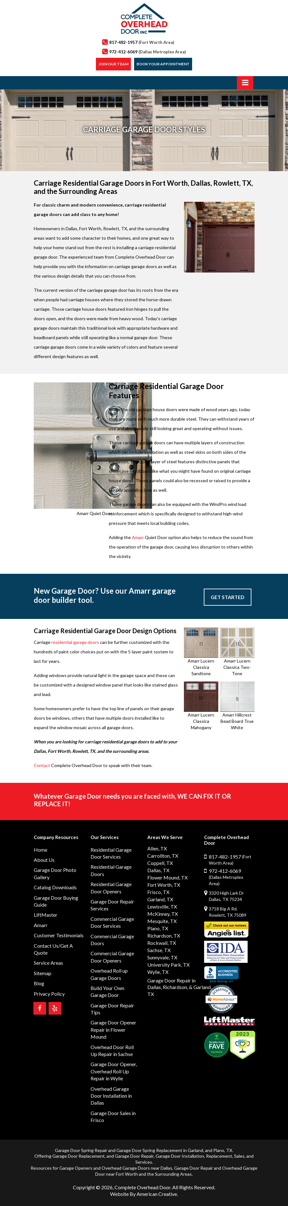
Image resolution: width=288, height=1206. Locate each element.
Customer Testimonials (59, 935)
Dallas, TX (158, 870)
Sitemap (42, 973)
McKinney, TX (162, 914)
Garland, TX (160, 899)
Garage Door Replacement (78, 1156)
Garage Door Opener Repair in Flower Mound (113, 1029)
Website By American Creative (143, 1194)
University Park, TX (168, 965)
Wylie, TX (157, 972)
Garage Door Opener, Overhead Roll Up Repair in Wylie (114, 1071)
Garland (195, 1150)
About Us (44, 860)
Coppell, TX (160, 863)
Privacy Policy (49, 994)
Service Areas (48, 963)
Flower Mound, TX (167, 877)
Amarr (138, 537)
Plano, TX (157, 928)
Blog (39, 983)
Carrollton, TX (162, 856)
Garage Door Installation (180, 1156)
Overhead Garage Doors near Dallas (137, 1168)
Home (40, 850)
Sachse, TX (159, 950)
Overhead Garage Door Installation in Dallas (111, 1096)
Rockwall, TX (161, 943)
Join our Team (113, 64)
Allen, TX (157, 848)
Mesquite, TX (162, 921)
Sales (239, 1156)
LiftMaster (45, 915)
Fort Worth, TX (163, 885)
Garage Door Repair (134, 1156)
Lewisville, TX (162, 906)
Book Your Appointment (163, 64)
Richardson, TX (163, 936)
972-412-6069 (147, 51)
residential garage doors (75, 642)
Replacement (219, 1156)
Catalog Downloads (55, 887)
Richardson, (175, 987)
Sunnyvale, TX (162, 957)
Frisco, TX (158, 892)
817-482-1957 (141, 42)
